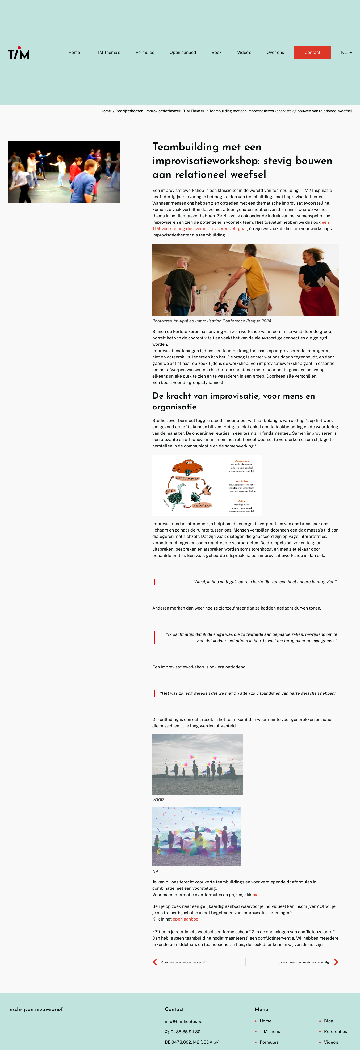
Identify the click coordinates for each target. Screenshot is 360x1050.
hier (256, 894)
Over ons (275, 52)
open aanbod (186, 919)
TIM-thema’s (107, 52)
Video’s (244, 52)
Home (74, 52)
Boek (217, 52)
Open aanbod (183, 52)
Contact (312, 52)
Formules (145, 52)
